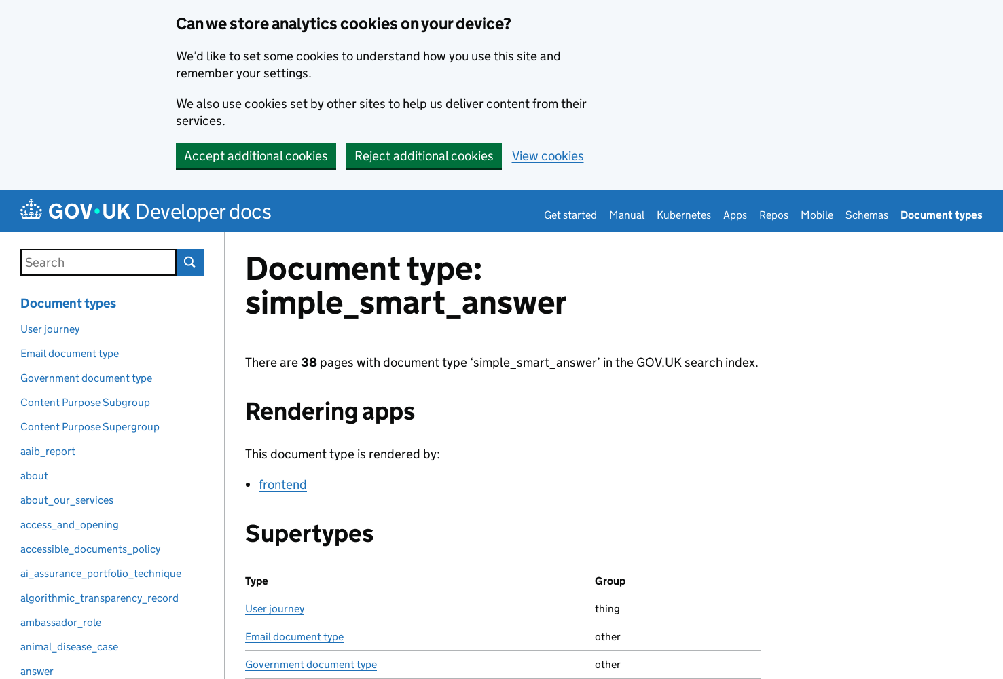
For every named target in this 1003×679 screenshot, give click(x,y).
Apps (735, 214)
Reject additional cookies (424, 156)
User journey (274, 608)
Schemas (866, 214)
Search (190, 262)
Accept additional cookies (256, 156)
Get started (570, 214)
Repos (773, 214)
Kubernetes (684, 214)
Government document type (311, 664)
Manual (626, 214)
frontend (283, 484)
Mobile (817, 214)
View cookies (548, 155)
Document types (941, 214)
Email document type (294, 636)
